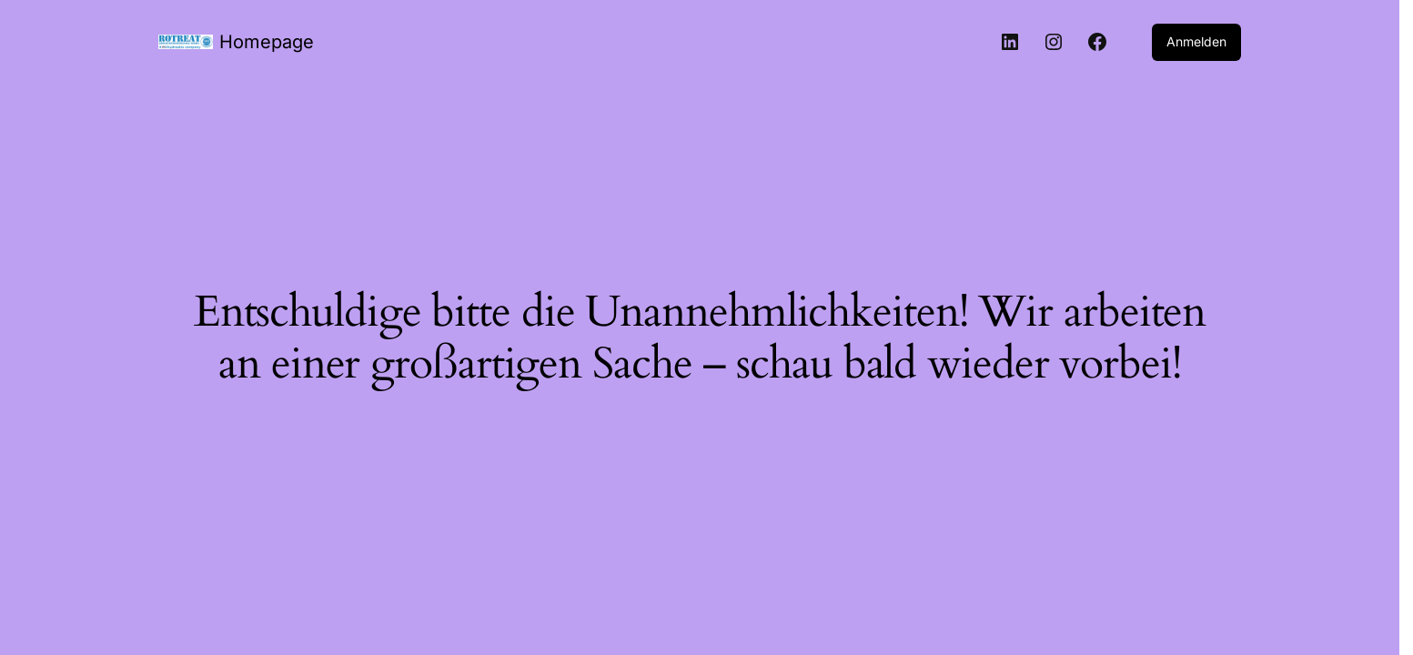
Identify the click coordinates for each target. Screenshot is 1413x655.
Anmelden (1196, 41)
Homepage (266, 42)
